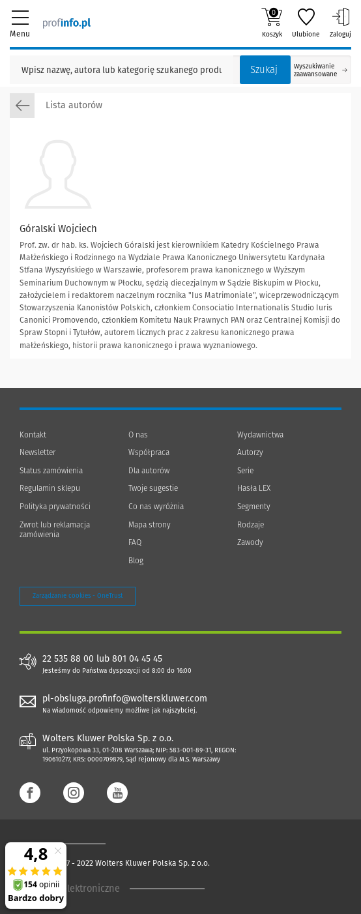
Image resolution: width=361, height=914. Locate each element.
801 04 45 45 (137, 659)
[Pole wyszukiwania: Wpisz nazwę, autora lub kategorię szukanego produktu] (121, 69)
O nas (138, 434)
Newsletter (37, 452)
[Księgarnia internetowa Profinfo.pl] (67, 23)
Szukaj (264, 70)
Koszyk (271, 23)
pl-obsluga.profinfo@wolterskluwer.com (124, 698)
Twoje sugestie (153, 488)
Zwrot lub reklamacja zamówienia (55, 530)
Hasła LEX (253, 488)
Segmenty (253, 506)
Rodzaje (250, 524)
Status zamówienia (51, 470)
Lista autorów (56, 105)
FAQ (134, 542)
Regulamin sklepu (50, 488)
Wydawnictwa (260, 434)
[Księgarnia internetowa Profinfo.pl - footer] (72, 843)
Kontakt (33, 434)
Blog (135, 560)
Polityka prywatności (55, 506)
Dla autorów (148, 470)
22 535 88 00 (68, 659)
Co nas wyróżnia (156, 506)
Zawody (250, 542)
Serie (245, 470)
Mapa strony (149, 524)
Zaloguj (340, 23)
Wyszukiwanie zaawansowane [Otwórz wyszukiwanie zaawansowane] (320, 70)
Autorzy (250, 452)
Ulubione (306, 23)
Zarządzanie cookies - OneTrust (78, 596)
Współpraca (148, 452)
